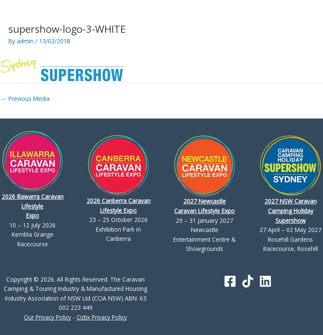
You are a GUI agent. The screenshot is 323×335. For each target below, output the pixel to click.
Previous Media (25, 99)
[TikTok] (247, 281)
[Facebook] (230, 281)
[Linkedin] (265, 281)
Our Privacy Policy (47, 317)
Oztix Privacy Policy (102, 317)
